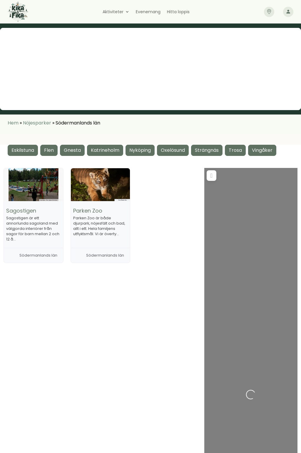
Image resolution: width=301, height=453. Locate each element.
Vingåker (262, 150)
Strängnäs (207, 150)
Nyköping (140, 150)
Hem (13, 122)
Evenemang (148, 12)
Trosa (235, 150)
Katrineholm (105, 150)
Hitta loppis (178, 12)
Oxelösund (173, 150)
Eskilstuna (22, 150)
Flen (49, 150)
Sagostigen (21, 210)
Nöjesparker (37, 122)
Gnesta (72, 150)
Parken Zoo (87, 210)
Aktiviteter (113, 12)
